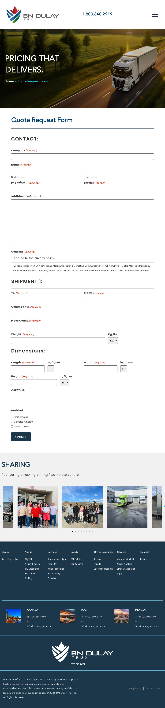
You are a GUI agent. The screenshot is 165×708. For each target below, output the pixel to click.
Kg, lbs (112, 334)
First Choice (21, 417)
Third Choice (22, 426)
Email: (94, 183)
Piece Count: (26, 320)
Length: (22, 362)
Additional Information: (28, 196)
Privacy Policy (133, 688)
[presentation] (35, 399)
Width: (94, 362)
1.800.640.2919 (97, 14)
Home (9, 81)
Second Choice (23, 421)
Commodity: (26, 307)
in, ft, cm (54, 362)
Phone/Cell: (25, 183)
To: (19, 293)
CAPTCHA (18, 390)
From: (94, 293)
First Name (17, 176)
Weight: (22, 334)
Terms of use (152, 688)
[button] (155, 15)
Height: (22, 376)
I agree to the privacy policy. (34, 258)
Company (24, 150)
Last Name (90, 176)
